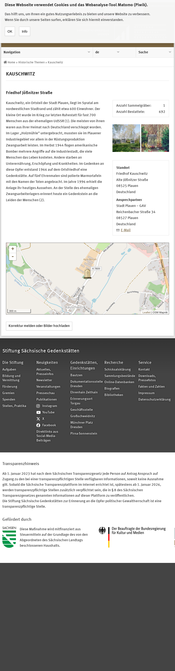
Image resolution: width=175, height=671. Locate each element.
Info (24, 29)
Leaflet (146, 312)
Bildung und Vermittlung (11, 378)
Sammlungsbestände (119, 376)
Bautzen (76, 375)
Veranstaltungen (48, 386)
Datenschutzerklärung (153, 399)
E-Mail (126, 230)
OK (10, 29)
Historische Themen (31, 62)
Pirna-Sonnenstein (83, 433)
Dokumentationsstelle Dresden (85, 384)
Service (144, 363)
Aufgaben (9, 369)
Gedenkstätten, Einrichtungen (84, 366)
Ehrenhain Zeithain (84, 392)
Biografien (112, 388)
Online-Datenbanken (119, 382)
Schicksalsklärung (117, 369)
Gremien (8, 393)
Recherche (113, 363)
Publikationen (46, 399)
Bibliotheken (113, 395)
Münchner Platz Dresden (81, 425)
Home (11, 62)
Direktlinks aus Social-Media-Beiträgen (47, 436)
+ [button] (12, 249)
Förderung (9, 386)
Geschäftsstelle (81, 409)
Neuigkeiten (47, 363)
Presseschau (45, 393)
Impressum (146, 393)
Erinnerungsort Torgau (81, 401)
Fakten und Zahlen (151, 386)
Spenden (8, 399)
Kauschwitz (55, 62)
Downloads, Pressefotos (147, 378)
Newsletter (44, 380)
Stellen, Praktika (14, 406)
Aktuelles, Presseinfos (44, 372)
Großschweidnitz (82, 416)
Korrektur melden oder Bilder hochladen (39, 326)
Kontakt (144, 369)
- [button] (12, 256)
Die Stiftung (12, 363)
